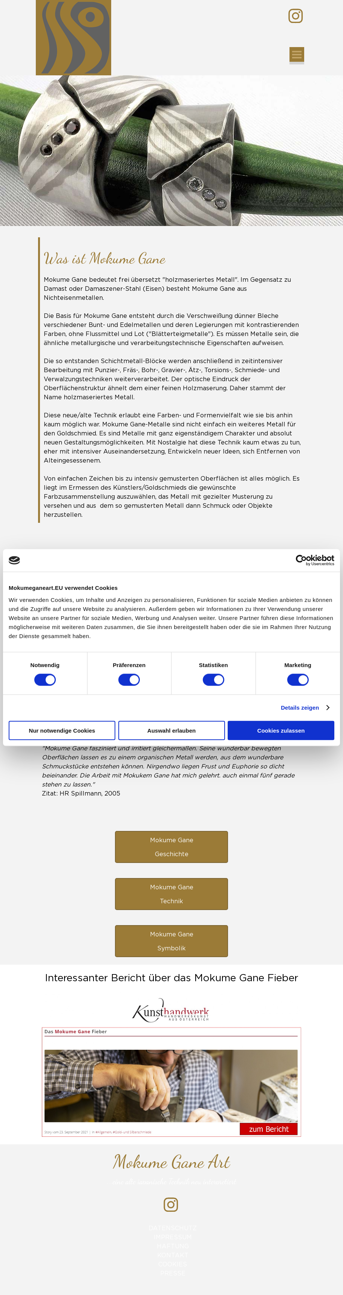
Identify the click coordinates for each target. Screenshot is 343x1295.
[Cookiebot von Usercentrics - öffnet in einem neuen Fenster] (301, 560)
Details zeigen (300, 707)
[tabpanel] (172, 383)
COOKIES (172, 1264)
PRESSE (172, 1273)
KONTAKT (172, 1255)
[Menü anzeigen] (296, 55)
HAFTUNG (173, 1246)
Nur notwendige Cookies (62, 730)
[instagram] (295, 16)
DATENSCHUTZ (173, 1228)
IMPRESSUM (173, 1237)
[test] (171, 847)
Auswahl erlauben (171, 730)
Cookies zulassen (281, 730)
